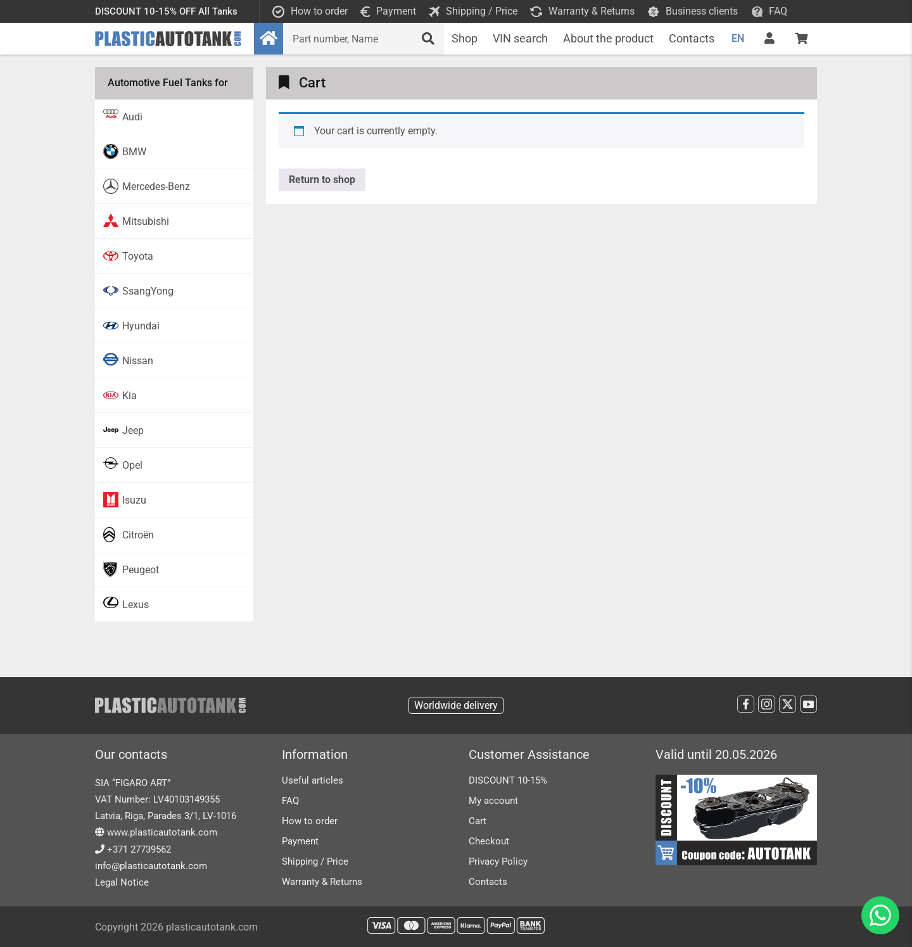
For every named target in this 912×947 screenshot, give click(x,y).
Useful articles (312, 780)
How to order (310, 821)
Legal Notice (122, 882)
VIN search (520, 38)
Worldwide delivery (456, 705)
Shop (465, 38)
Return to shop (322, 180)
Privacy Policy (498, 861)
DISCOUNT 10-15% (508, 780)
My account (493, 800)
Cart (477, 821)
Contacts (691, 38)
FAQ (290, 800)
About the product (608, 38)
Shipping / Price (315, 861)
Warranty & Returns (322, 881)
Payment (300, 841)
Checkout (489, 841)
